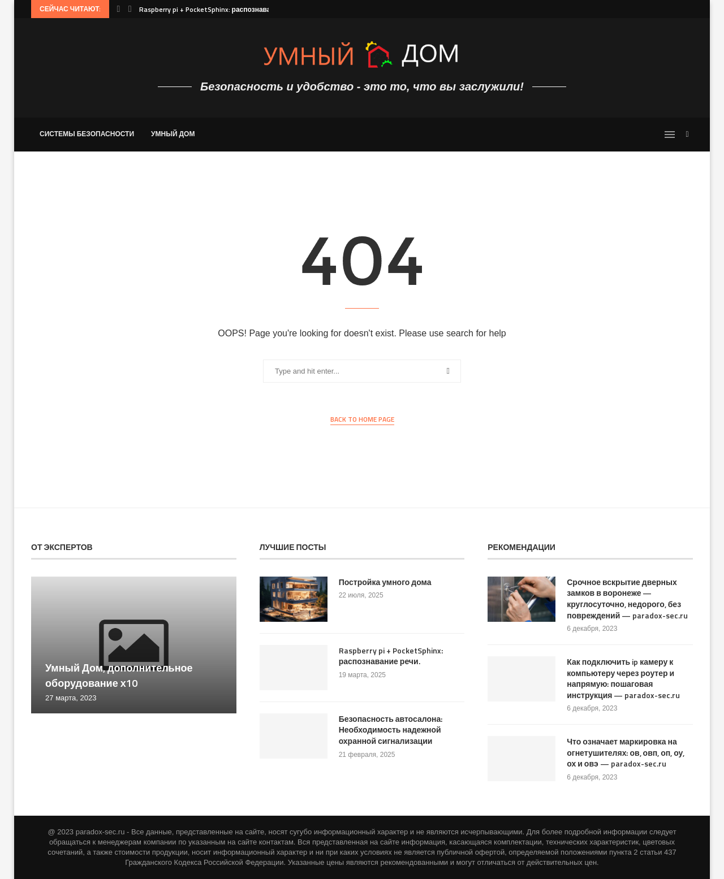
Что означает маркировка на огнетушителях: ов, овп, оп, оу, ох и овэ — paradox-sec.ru (625, 752)
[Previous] (118, 9)
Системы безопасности (87, 133)
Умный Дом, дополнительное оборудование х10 (118, 675)
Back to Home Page (362, 419)
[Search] (687, 134)
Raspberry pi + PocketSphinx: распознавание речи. (220, 9)
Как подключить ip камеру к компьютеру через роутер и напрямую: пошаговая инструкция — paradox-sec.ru (623, 678)
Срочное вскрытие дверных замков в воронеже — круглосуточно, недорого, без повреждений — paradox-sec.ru (627, 599)
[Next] (130, 9)
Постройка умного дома (385, 582)
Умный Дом (173, 133)
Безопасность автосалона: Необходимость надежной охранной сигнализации (391, 730)
